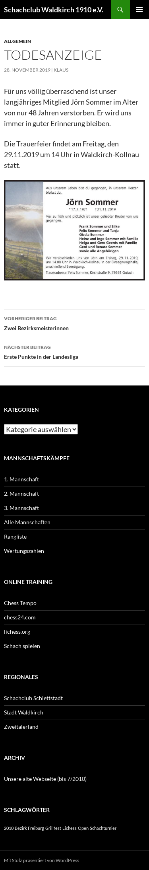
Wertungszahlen (24, 550)
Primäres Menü (139, 9)
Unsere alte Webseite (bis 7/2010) (45, 778)
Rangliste (15, 536)
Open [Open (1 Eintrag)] (83, 828)
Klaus (61, 70)
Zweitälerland (21, 726)
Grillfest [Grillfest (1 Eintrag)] (53, 828)
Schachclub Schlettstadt (33, 698)
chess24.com (20, 617)
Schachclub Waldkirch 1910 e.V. (53, 9)
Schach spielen (22, 645)
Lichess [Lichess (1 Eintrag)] (69, 828)
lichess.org (17, 631)
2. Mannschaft (21, 493)
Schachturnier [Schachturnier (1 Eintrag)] (103, 828)
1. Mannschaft (21, 479)
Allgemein (17, 41)
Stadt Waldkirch (23, 712)
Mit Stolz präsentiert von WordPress (41, 860)
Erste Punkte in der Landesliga (74, 351)
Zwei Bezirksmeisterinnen (74, 322)
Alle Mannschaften (27, 522)
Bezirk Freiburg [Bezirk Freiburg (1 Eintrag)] (29, 828)
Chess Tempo (20, 602)
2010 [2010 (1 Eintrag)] (9, 828)
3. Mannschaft (21, 507)
